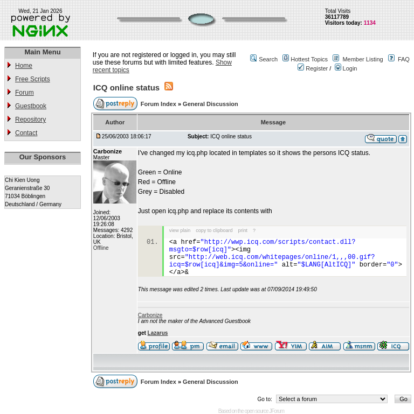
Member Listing (362, 59)
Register (313, 68)
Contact (26, 133)
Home (23, 65)
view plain (180, 230)
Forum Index (159, 104)
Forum (24, 92)
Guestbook (30, 106)
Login (346, 68)
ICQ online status (126, 87)
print (242, 230)
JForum (276, 411)
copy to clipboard (214, 230)
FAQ (404, 59)
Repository (30, 119)
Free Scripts (32, 79)
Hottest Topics (309, 59)
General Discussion (210, 104)
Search (268, 59)
